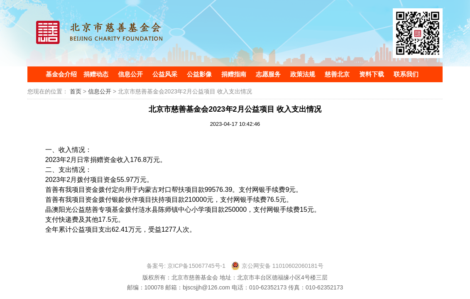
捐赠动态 (95, 74)
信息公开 (130, 74)
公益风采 (164, 74)
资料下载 (371, 74)
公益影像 (199, 74)
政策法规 (302, 74)
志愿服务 (268, 74)
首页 (75, 91)
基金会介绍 (61, 74)
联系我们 (406, 74)
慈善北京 (337, 74)
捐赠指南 (233, 74)
